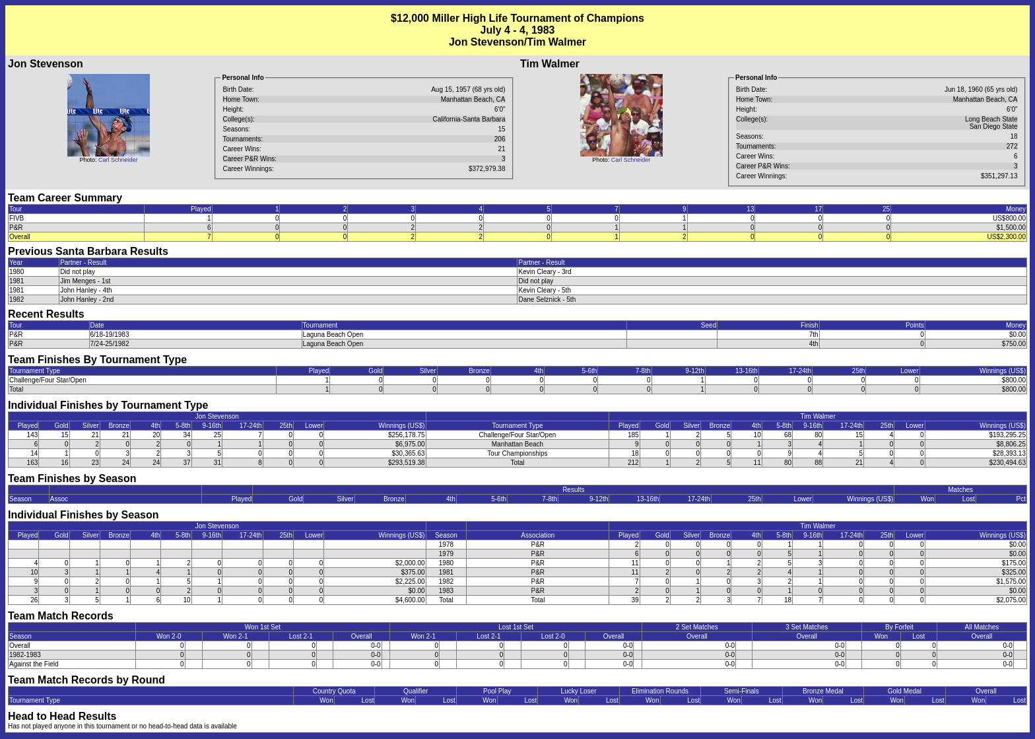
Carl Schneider (118, 160)
